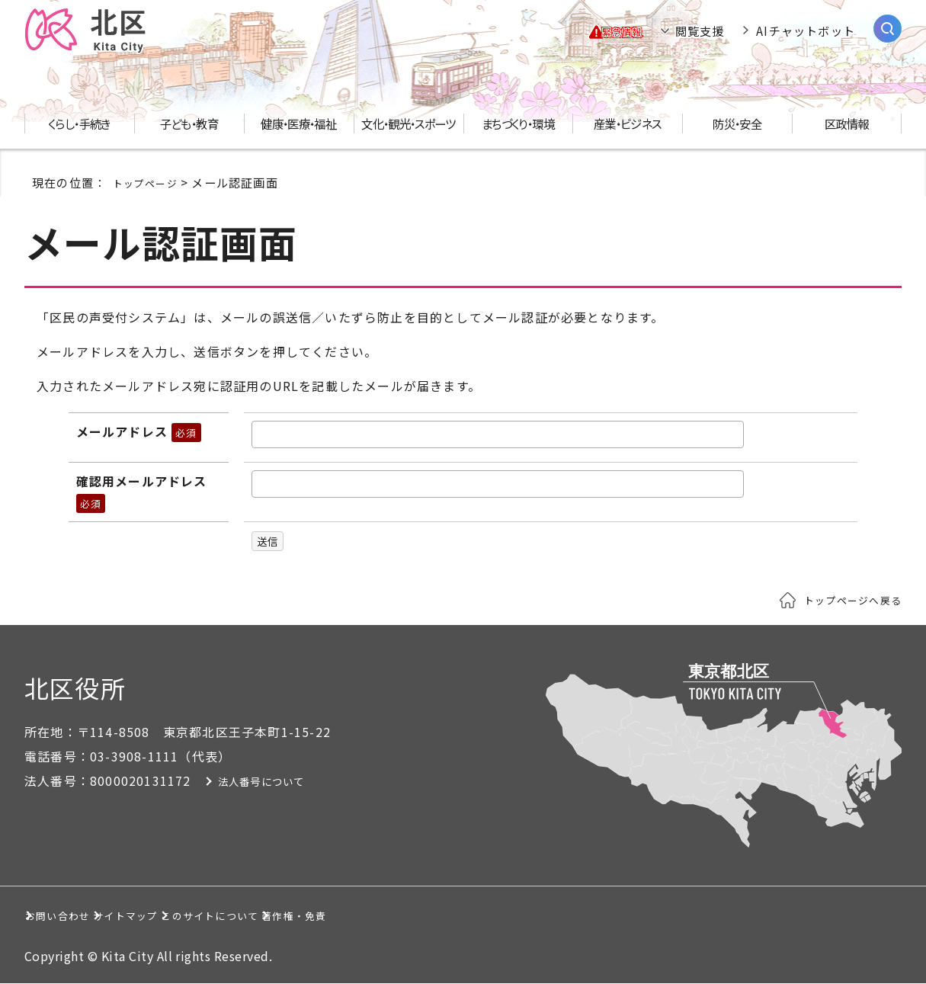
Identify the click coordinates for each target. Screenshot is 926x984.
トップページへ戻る (846, 599)
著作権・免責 (537, 915)
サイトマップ (218, 915)
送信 (270, 541)
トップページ (150, 182)
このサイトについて (378, 915)
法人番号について (269, 781)
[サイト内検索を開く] (887, 28)
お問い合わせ (79, 915)
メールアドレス (138, 431)
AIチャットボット (805, 30)
